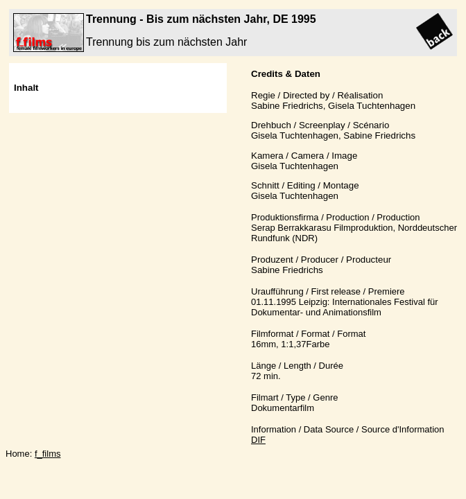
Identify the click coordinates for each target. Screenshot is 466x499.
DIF (258, 440)
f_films (48, 453)
